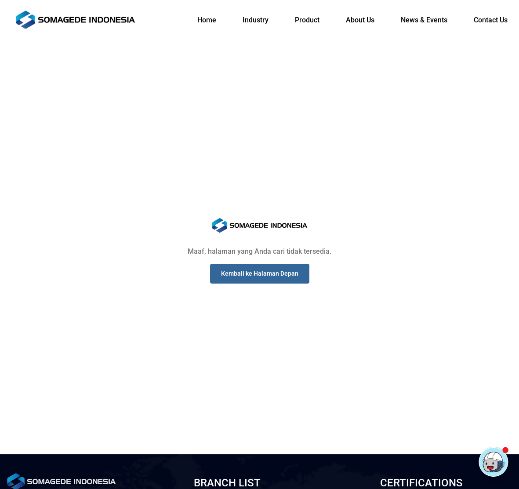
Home (206, 20)
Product (307, 20)
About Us (360, 20)
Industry (256, 20)
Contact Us (491, 20)
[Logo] (75, 19)
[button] (259, 274)
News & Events (424, 20)
